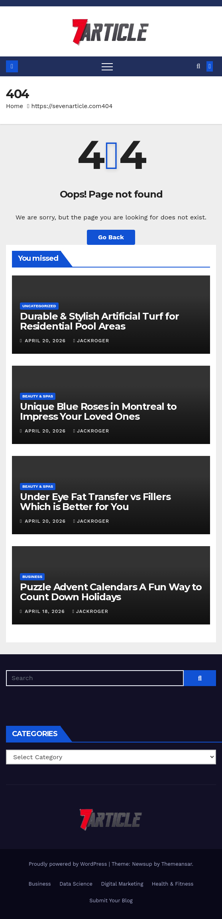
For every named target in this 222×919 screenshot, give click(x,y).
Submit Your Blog (111, 900)
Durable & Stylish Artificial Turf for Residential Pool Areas (99, 321)
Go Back (111, 237)
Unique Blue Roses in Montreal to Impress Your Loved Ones (98, 411)
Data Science (75, 884)
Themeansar (176, 864)
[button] (198, 66)
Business (32, 576)
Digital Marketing (122, 884)
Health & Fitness (173, 884)
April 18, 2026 (46, 611)
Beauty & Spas (37, 396)
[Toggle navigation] (107, 66)
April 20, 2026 (46, 340)
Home (14, 106)
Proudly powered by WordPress (69, 864)
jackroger (91, 340)
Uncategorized (39, 306)
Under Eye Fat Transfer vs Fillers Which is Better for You (95, 501)
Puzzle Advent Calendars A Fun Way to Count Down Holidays (111, 592)
